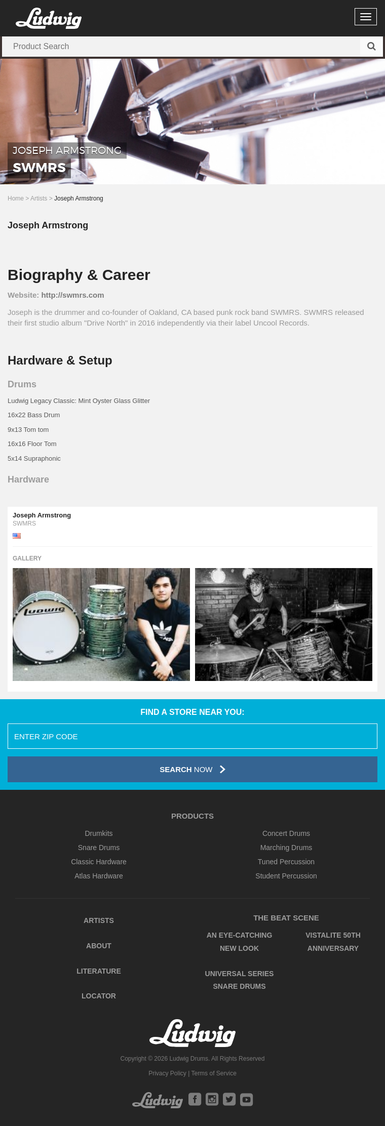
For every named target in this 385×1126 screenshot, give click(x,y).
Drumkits (98, 833)
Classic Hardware (99, 862)
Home (16, 198)
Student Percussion (286, 876)
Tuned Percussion (286, 862)
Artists (38, 198)
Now (192, 769)
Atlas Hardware (98, 876)
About (98, 946)
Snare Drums (99, 847)
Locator (99, 996)
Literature (98, 971)
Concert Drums (286, 833)
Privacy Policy (167, 1073)
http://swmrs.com (72, 295)
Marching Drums (286, 847)
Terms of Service (213, 1073)
